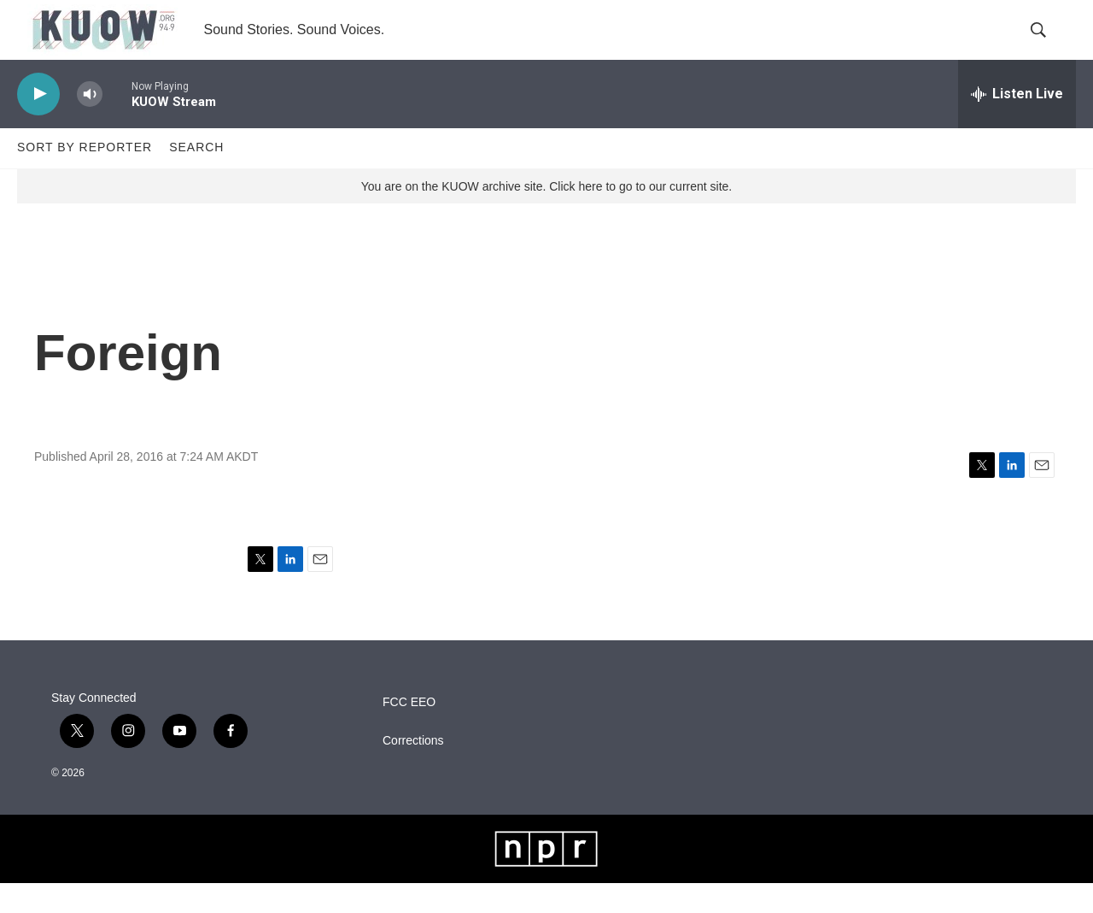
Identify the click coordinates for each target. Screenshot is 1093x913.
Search (196, 178)
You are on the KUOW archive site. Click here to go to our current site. (546, 216)
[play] (38, 124)
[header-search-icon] (1048, 45)
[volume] (89, 124)
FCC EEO (409, 732)
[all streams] (1017, 124)
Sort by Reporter (84, 178)
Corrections (413, 770)
